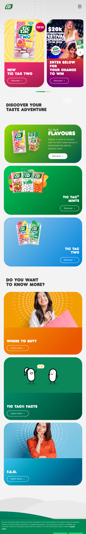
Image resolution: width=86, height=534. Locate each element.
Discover (17, 80)
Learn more (18, 348)
